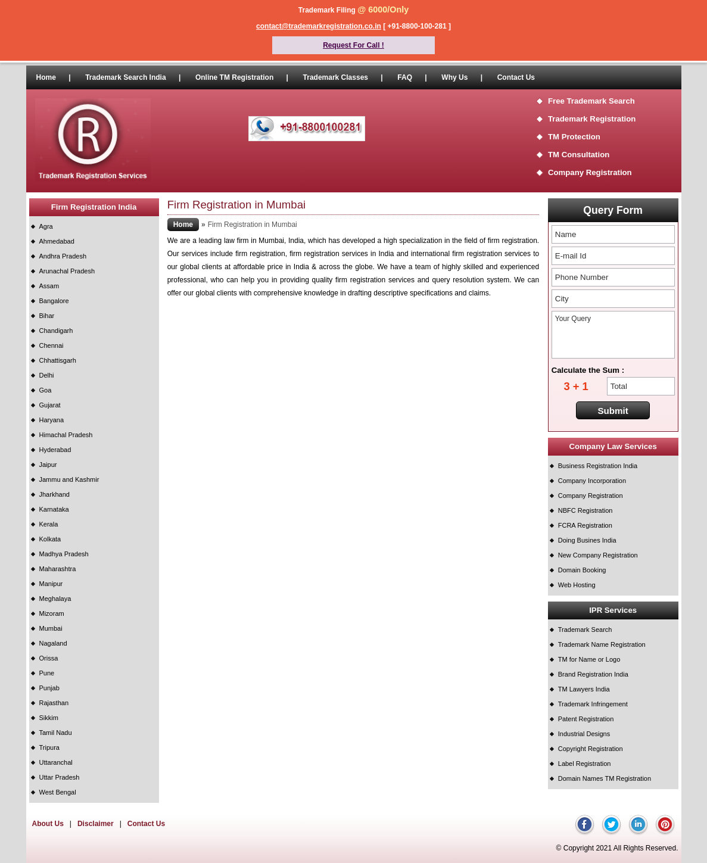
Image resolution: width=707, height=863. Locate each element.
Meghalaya (55, 598)
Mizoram (51, 613)
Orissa (48, 658)
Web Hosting (577, 584)
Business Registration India (597, 465)
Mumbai (51, 628)
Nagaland (53, 643)
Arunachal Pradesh (67, 271)
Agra (46, 226)
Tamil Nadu (55, 732)
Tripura (49, 747)
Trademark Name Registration (602, 644)
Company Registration (590, 172)
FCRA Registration (585, 525)
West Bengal (57, 792)
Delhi (46, 375)
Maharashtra (57, 568)
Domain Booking (582, 570)
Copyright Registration (590, 748)
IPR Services (613, 610)
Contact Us (516, 77)
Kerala (48, 524)
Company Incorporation (592, 480)
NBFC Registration (585, 510)
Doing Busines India (587, 540)
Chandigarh (56, 330)
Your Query (613, 335)
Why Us (454, 77)
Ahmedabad (56, 241)
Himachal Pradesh (66, 434)
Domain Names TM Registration (604, 778)
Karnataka (54, 509)
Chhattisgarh (57, 360)
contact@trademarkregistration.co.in (318, 26)
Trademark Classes (335, 77)
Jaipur (48, 464)
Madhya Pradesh (64, 553)
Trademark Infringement (593, 704)
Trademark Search (585, 629)
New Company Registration (598, 555)
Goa (45, 390)
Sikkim (48, 717)
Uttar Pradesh (59, 777)
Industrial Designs (584, 733)
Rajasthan (54, 702)
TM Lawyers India (584, 689)
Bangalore (54, 300)
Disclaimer (95, 824)
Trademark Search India (125, 77)
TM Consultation (578, 154)
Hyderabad (55, 449)
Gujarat (50, 405)
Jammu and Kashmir (69, 479)
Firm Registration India (94, 206)
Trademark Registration (592, 118)
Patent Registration (586, 718)
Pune (47, 673)
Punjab (49, 687)
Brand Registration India (593, 674)
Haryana (51, 419)
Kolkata (50, 539)
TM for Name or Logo (589, 659)
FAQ (404, 77)
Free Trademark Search (591, 100)
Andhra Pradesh (63, 256)
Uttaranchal (56, 762)
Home (46, 77)
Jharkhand (54, 494)
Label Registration (584, 763)
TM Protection (574, 136)
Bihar (47, 315)
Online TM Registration (234, 77)
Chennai (51, 345)
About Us (48, 824)
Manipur (51, 583)
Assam (49, 285)
